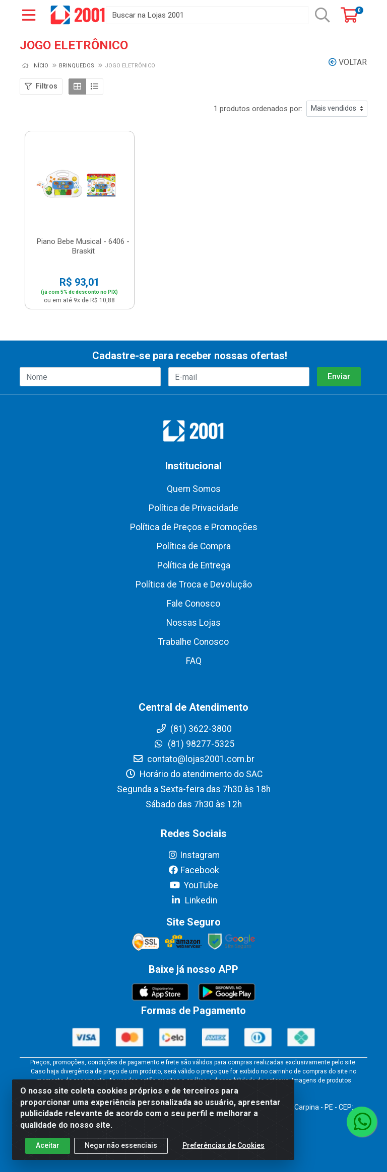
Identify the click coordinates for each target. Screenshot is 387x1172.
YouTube (193, 885)
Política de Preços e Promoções (193, 527)
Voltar (348, 62)
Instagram (193, 855)
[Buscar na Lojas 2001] (207, 15)
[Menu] (29, 15)
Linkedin (193, 900)
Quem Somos (194, 489)
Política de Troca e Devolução (194, 584)
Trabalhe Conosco (193, 642)
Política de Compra (194, 546)
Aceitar (47, 1155)
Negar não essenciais (121, 1155)
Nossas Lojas (193, 623)
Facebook (193, 870)
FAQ (194, 661)
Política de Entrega (193, 565)
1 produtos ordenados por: (258, 108)
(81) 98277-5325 (193, 744)
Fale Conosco (193, 604)
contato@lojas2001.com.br (193, 759)
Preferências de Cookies (223, 1155)
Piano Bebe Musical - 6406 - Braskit (83, 246)
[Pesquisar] (322, 15)
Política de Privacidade (193, 508)
